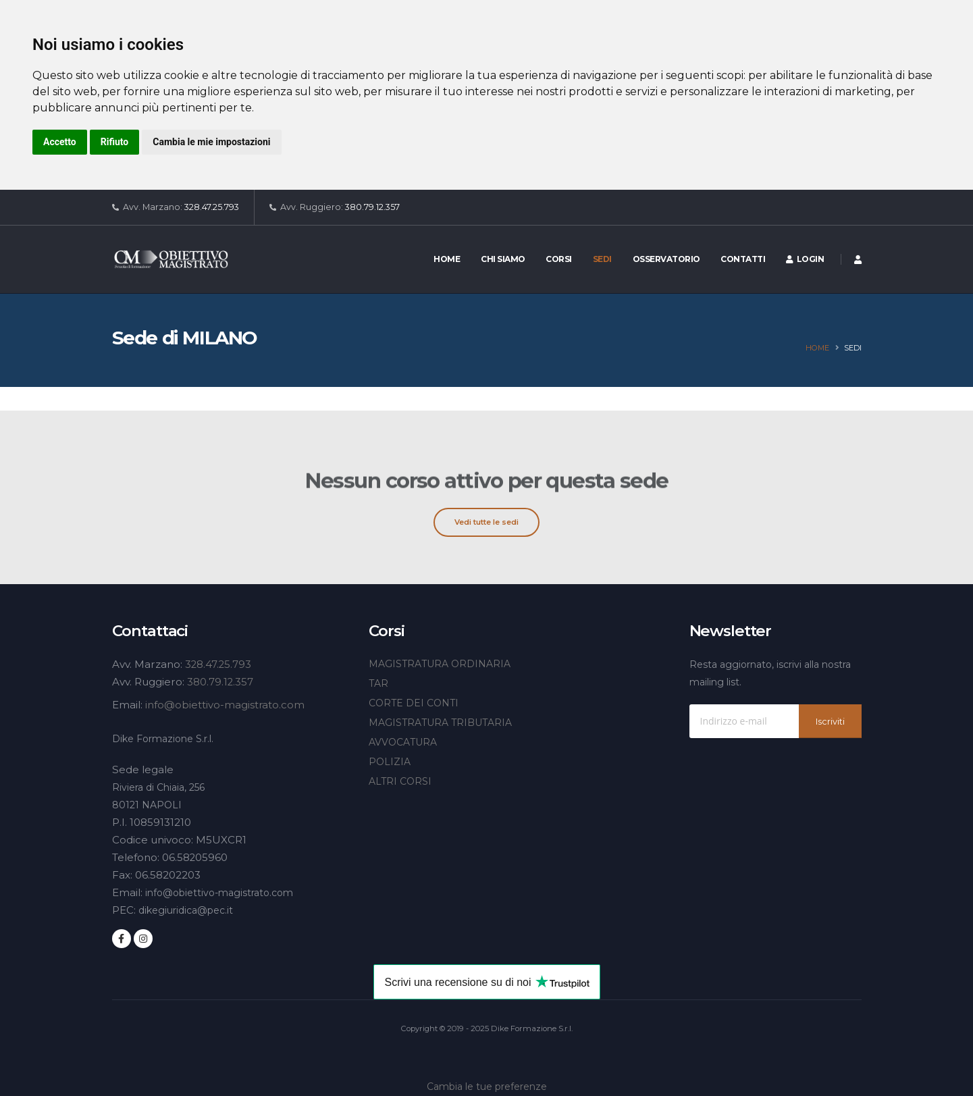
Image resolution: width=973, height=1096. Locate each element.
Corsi (559, 259)
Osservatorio (666, 259)
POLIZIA (390, 762)
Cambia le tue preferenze (487, 1086)
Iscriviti (830, 721)
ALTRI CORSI (400, 781)
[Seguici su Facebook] (121, 938)
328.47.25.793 (211, 207)
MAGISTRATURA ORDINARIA (439, 664)
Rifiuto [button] (115, 141)
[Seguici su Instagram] (143, 938)
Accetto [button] (59, 141)
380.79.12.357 (372, 207)
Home (446, 259)
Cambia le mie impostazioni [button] (211, 141)
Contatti (742, 259)
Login (805, 259)
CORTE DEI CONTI (413, 703)
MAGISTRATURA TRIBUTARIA (440, 722)
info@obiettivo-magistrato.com (225, 704)
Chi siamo (503, 259)
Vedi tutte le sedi (486, 522)
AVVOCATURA (403, 742)
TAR (378, 683)
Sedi (602, 259)
